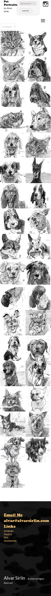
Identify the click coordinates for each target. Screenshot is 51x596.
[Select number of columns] (8, 27)
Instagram (8, 530)
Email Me (13, 515)
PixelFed (8, 534)
